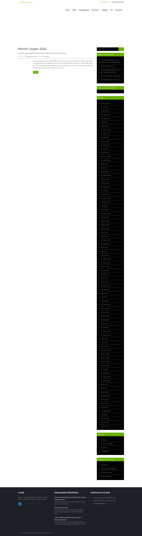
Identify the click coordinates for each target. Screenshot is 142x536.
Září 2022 (104, 251)
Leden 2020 (105, 373)
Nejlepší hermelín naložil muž (110, 79)
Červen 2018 (105, 422)
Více (35, 72)
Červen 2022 (105, 263)
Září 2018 (104, 415)
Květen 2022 (105, 266)
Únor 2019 (104, 403)
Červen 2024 (105, 179)
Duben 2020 (105, 361)
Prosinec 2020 (106, 331)
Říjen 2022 (104, 247)
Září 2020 (104, 342)
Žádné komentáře (31, 56)
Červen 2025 (105, 133)
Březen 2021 (105, 320)
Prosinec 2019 (105, 377)
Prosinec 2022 (105, 240)
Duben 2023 (105, 225)
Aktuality (95, 10)
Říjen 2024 (104, 164)
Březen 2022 (105, 274)
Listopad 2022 (105, 244)
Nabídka (105, 10)
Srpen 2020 (105, 346)
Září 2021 (104, 297)
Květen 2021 (105, 312)
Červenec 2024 (106, 175)
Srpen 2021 (104, 301)
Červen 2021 (105, 308)
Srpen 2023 (105, 209)
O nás (74, 10)
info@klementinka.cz (25, 2)
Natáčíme (104, 447)
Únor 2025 (104, 149)
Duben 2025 (105, 141)
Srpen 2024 (105, 171)
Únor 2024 (104, 190)
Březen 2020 (105, 365)
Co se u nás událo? (107, 443)
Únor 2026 (104, 107)
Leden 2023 (105, 236)
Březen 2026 (105, 103)
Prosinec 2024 (105, 156)
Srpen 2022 (105, 255)
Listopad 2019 (105, 380)
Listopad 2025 (105, 118)
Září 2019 (104, 388)
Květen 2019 (105, 399)
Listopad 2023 (105, 202)
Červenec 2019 (105, 396)
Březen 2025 (105, 145)
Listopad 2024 (105, 160)
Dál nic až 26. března (107, 66)
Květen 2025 (105, 137)
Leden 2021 (105, 327)
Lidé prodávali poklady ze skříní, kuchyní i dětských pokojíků (68, 519)
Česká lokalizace (106, 476)
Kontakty (104, 2)
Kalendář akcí (84, 10)
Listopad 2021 (105, 289)
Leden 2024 (105, 194)
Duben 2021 (105, 316)
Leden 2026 (105, 111)
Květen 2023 (105, 221)
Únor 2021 (104, 323)
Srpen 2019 (104, 392)
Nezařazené (105, 451)
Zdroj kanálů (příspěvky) (108, 469)
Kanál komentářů (106, 472)
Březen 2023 (105, 228)
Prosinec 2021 (105, 285)
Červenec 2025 (106, 130)
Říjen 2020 (104, 339)
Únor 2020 (104, 369)
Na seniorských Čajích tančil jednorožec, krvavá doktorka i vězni (69, 498)
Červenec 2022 (106, 259)
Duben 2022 (105, 270)
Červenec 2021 (105, 304)
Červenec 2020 (106, 350)
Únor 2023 (104, 232)
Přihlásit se (104, 465)
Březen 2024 (105, 187)
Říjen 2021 (104, 293)
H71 (111, 10)
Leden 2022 (105, 282)
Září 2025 (104, 122)
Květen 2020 (105, 358)
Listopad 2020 (105, 335)
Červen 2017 (105, 426)
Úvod (67, 10)
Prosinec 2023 (105, 198)
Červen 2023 (105, 217)
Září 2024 (104, 168)
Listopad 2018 (105, 411)
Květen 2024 (105, 183)
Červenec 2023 (106, 213)
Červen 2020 (105, 354)
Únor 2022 (104, 278)
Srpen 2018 (104, 418)
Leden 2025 (105, 152)
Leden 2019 (105, 407)
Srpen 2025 (104, 126)
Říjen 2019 (104, 384)
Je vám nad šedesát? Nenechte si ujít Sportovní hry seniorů (42, 53)
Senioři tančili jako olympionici (110, 76)
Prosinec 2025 (105, 115)
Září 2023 (104, 206)
